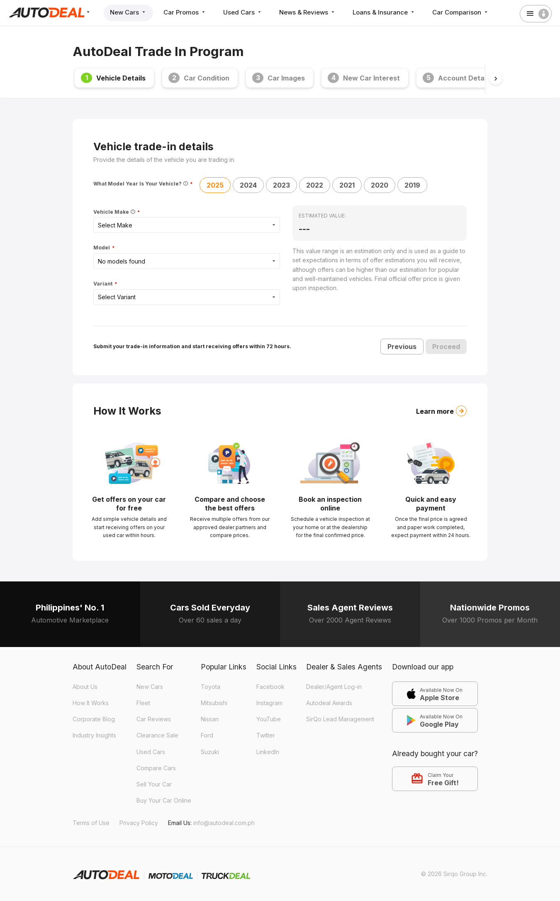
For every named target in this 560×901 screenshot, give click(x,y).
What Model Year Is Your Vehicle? (141, 184)
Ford (207, 735)
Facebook (270, 686)
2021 (347, 185)
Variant (103, 284)
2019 (412, 185)
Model (102, 248)
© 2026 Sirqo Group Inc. (454, 873)
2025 (215, 185)
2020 (379, 185)
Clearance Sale (157, 735)
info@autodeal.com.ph (224, 822)
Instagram (269, 702)
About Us (85, 686)
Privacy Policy (138, 822)
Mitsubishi (214, 702)
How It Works (91, 702)
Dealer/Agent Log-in (334, 686)
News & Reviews (307, 12)
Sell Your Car (154, 784)
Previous (401, 346)
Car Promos (185, 12)
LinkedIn (267, 751)
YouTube (268, 719)
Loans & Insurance (384, 12)
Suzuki (210, 751)
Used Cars (243, 12)
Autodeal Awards (329, 702)
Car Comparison (460, 12)
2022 (314, 185)
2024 (248, 185)
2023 (281, 185)
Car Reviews (153, 719)
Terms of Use (91, 822)
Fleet (143, 702)
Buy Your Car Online (163, 800)
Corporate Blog (94, 719)
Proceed (446, 346)
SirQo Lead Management (340, 719)
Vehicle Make (114, 212)
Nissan (210, 719)
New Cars (128, 12)
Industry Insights (94, 735)
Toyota (210, 686)
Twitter (265, 735)
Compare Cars (156, 768)
